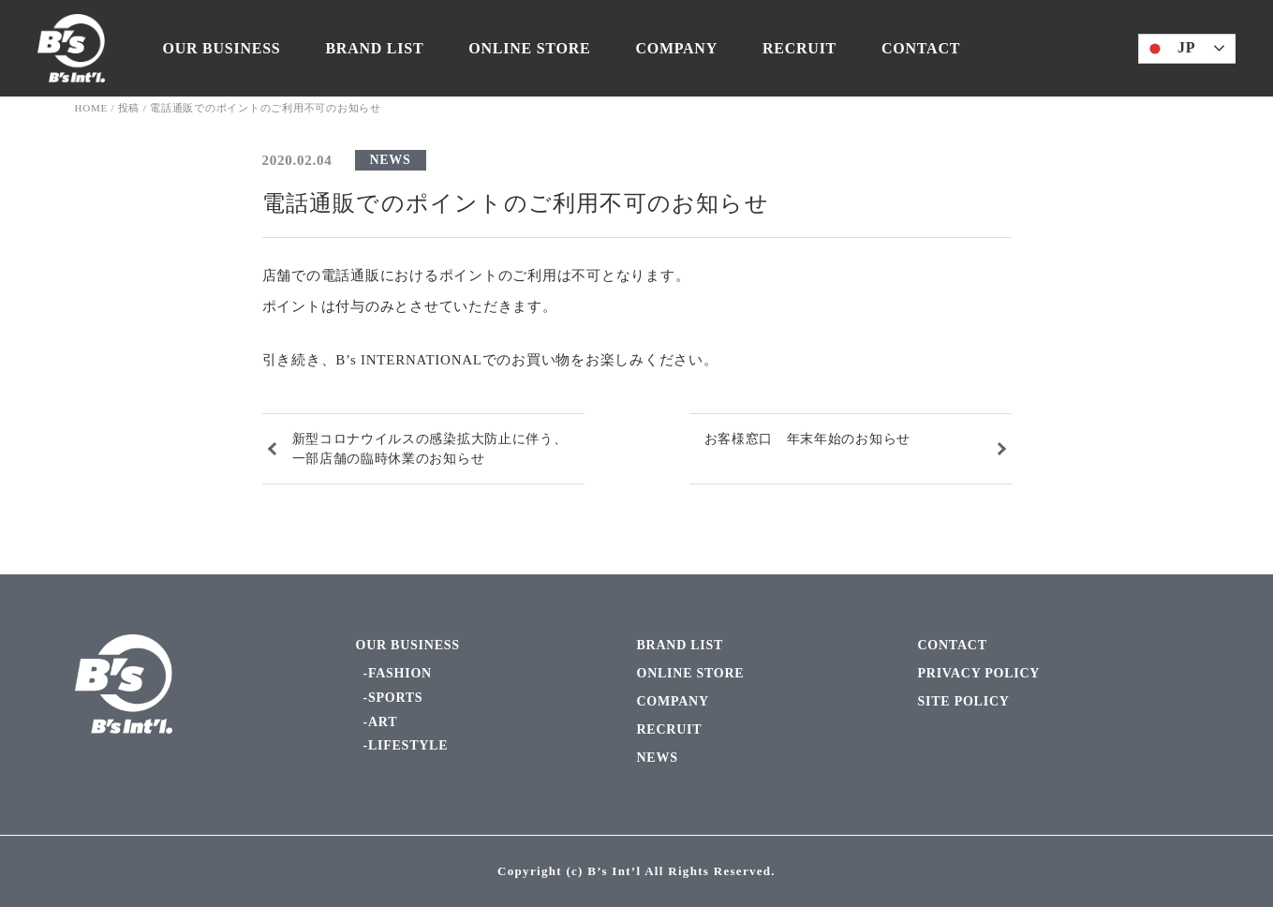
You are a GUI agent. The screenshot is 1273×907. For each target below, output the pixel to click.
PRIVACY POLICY (979, 673)
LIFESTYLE (408, 745)
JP (1169, 48)
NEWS (390, 160)
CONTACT (920, 48)
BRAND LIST (374, 48)
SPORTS (395, 698)
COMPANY (676, 48)
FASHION (400, 673)
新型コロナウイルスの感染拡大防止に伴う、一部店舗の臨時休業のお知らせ (430, 449)
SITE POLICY (964, 701)
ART (382, 722)
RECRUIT (799, 48)
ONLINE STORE (529, 48)
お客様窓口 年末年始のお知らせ (807, 439)
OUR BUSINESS (222, 48)
